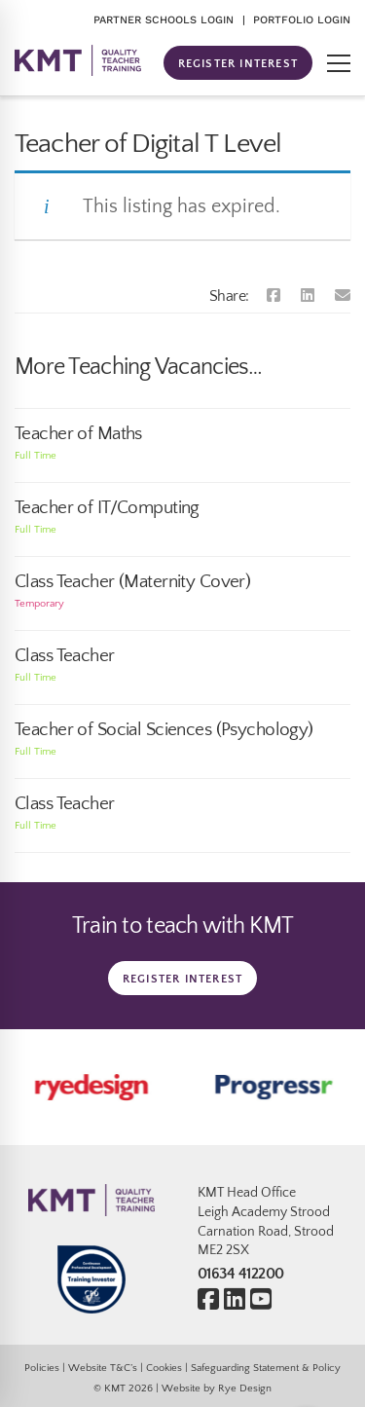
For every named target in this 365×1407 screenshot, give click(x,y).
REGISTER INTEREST (238, 63)
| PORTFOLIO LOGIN (296, 20)
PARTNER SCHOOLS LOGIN (163, 20)
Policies (41, 1367)
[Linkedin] (307, 296)
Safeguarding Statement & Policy (266, 1367)
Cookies (164, 1367)
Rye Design (245, 1388)
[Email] (342, 296)
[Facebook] (273, 296)
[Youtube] (261, 1300)
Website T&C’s (102, 1367)
